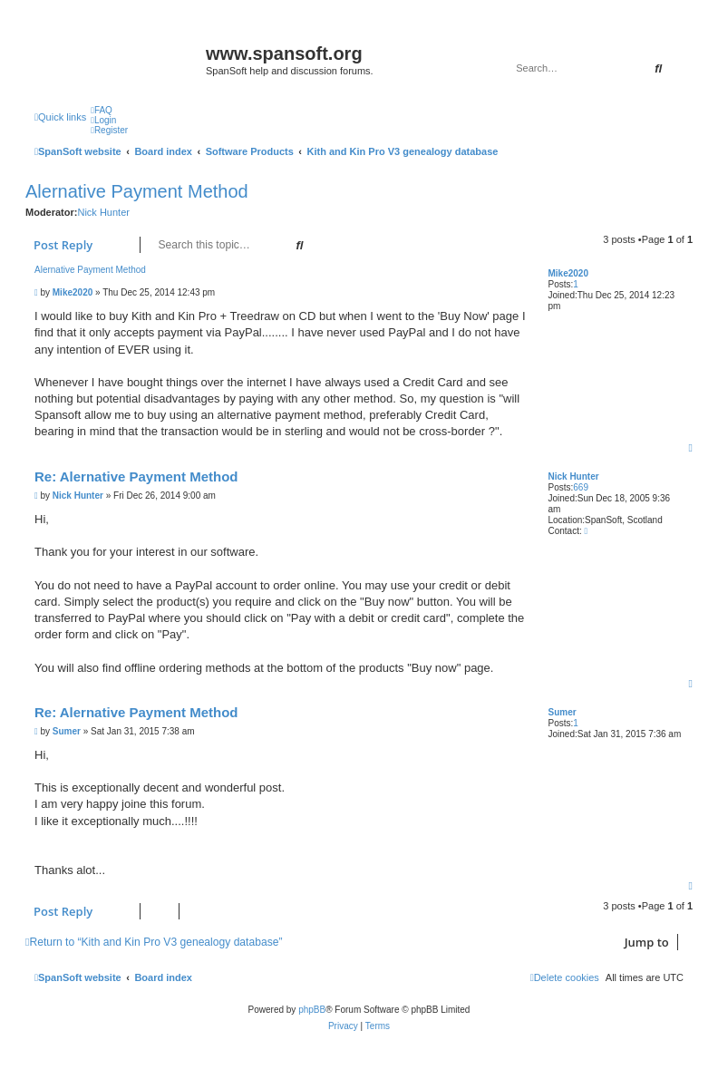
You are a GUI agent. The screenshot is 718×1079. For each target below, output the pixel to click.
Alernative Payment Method (136, 191)
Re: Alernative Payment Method (136, 476)
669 (580, 487)
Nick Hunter (103, 212)
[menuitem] (101, 110)
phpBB (311, 1010)
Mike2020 (567, 273)
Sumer (562, 712)
